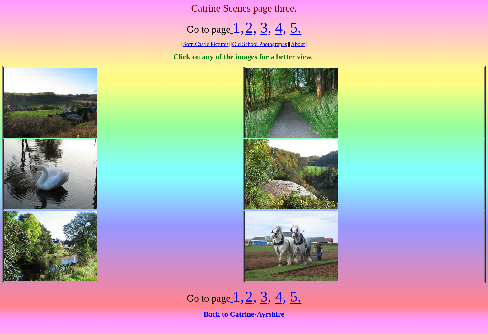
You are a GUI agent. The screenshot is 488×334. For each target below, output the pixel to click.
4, (280, 27)
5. (295, 27)
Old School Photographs (259, 44)
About (298, 44)
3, (265, 27)
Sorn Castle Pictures (205, 44)
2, (250, 27)
